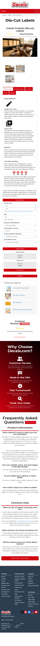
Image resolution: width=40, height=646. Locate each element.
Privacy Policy (17, 626)
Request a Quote (19, 576)
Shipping (12, 93)
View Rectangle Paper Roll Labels (22, 309)
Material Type (5, 583)
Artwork (6, 93)
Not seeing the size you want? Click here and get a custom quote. (18, 211)
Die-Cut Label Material (11, 222)
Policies (30, 579)
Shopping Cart (19, 583)
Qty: (5, 214)
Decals (3, 576)
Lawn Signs (31, 597)
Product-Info (18, 587)
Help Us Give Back (33, 585)
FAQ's (16, 589)
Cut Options (18, 600)
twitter (22, 612)
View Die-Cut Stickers (19, 295)
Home (3, 11)
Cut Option (29, 89)
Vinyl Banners (5, 592)
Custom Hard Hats (33, 604)
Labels (3, 581)
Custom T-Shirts (5, 596)
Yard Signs (4, 594)
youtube (36, 612)
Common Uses (5, 589)
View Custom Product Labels (21, 288)
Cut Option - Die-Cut (11, 228)
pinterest (25, 612)
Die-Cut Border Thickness (12, 234)
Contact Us (31, 583)
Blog (16, 594)
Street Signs (31, 599)
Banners (30, 595)
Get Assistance (20, 270)
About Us (30, 576)
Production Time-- (10, 239)
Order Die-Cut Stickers (20, 558)
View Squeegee (17, 302)
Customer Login (19, 585)
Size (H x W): (8, 203)
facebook (29, 612)
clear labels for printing (25, 521)
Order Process (8, 89)
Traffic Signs (31, 601)
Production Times (19, 89)
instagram (32, 612)
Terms (22, 623)
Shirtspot (30, 606)
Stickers (3, 579)
